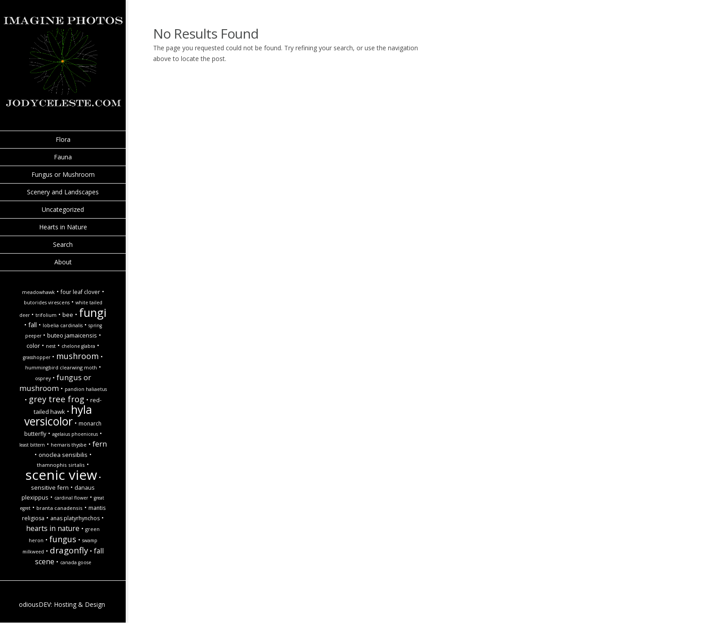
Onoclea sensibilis (63, 455)
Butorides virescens (47, 302)
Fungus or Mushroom (63, 174)
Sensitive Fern (50, 487)
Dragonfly (69, 550)
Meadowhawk (38, 292)
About (63, 262)
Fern (99, 444)
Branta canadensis (59, 508)
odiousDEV (35, 604)
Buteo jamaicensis (72, 335)
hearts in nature (52, 528)
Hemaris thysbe (69, 445)
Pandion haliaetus (86, 389)
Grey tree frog (56, 398)
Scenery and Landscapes (63, 192)
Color (33, 346)
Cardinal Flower (71, 498)
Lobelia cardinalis (63, 325)
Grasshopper (36, 357)
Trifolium (46, 315)
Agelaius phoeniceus (75, 434)
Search (63, 244)
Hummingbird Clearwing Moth (61, 367)
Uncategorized (63, 209)
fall (32, 324)
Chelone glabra (78, 346)
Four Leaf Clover (80, 292)
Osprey (43, 378)
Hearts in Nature (63, 227)
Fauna (63, 157)
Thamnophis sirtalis (61, 464)
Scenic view (61, 474)
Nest (51, 346)
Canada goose (75, 562)
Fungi (92, 312)
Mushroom (77, 355)
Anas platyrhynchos (75, 518)
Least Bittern (32, 445)
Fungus (62, 538)
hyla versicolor (58, 415)
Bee (67, 315)
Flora (63, 139)
